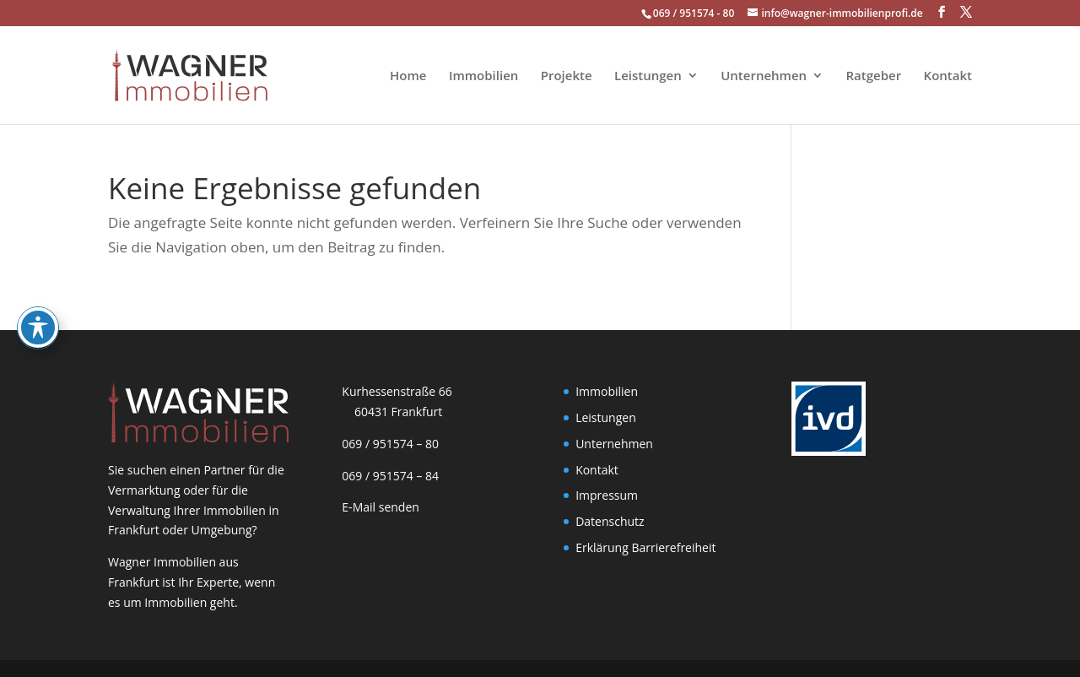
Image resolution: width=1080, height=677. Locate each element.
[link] (178, 74)
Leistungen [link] (648, 76)
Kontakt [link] (948, 76)
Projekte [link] (566, 76)
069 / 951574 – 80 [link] (387, 444)
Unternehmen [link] (764, 76)
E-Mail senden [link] (380, 507)
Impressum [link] (606, 495)
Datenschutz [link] (609, 521)
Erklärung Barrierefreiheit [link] (645, 547)
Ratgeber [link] (874, 76)
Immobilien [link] (483, 76)
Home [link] (408, 76)
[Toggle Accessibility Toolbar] (38, 275)
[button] (942, 12)
